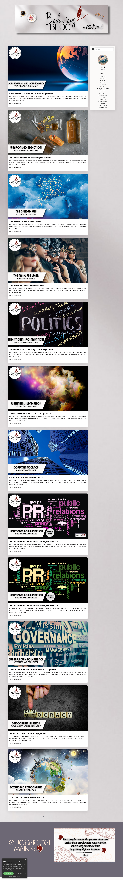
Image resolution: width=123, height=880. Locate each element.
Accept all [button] (8, 873)
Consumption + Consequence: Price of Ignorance (33, 94)
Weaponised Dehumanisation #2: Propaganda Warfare (36, 607)
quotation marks (102, 101)
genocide (103, 90)
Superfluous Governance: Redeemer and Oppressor (34, 672)
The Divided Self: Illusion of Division (27, 222)
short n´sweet (103, 105)
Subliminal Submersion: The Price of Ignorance (32, 415)
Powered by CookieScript (14, 876)
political (103, 97)
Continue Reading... (15, 103)
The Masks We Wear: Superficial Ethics (28, 286)
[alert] (14, 868)
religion (103, 103)
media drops (102, 94)
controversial (103, 84)
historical (102, 92)
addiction (102, 78)
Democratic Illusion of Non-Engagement (29, 736)
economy (102, 86)
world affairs (103, 107)
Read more (15, 870)
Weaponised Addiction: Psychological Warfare (32, 158)
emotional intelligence (103, 88)
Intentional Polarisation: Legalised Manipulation (33, 350)
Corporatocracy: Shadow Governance (28, 479)
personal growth (102, 95)
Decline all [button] (20, 873)
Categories (103, 76)
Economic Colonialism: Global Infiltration (29, 800)
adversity (102, 80)
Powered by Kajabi (110, 875)
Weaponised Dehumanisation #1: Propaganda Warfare (36, 543)
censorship (103, 82)
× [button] (25, 860)
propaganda (103, 99)
